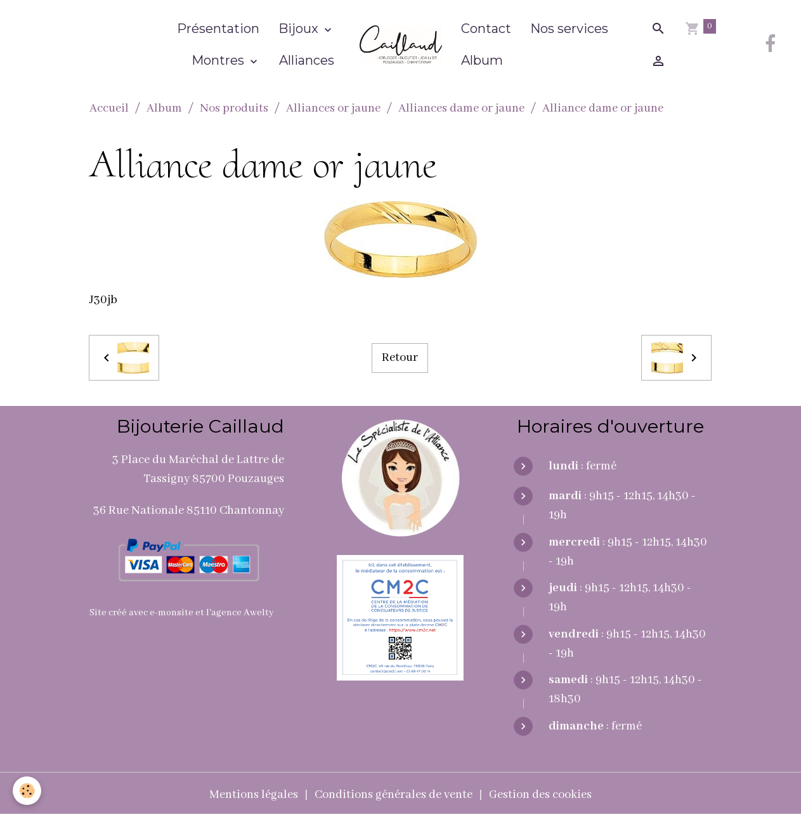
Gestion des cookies (540, 794)
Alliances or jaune (333, 108)
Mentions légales (253, 794)
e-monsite (171, 612)
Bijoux (300, 28)
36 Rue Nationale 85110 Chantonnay (188, 510)
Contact (486, 28)
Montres (219, 60)
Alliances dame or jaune (461, 108)
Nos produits (234, 108)
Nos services (569, 28)
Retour (400, 357)
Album (482, 60)
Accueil (109, 108)
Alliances (306, 60)
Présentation (218, 28)
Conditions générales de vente (393, 794)
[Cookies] (27, 790)
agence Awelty (242, 612)
